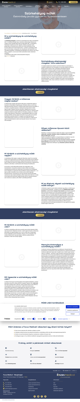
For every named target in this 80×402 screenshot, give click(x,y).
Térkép (25, 377)
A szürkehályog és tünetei (16, 33)
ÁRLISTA (8, 56)
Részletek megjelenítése (63, 399)
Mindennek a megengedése (70, 387)
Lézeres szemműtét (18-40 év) (34, 383)
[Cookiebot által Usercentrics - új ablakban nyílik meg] (7, 400)
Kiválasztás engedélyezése (70, 391)
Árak (54, 383)
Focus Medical (7, 33)
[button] (58, 45)
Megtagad (71, 394)
